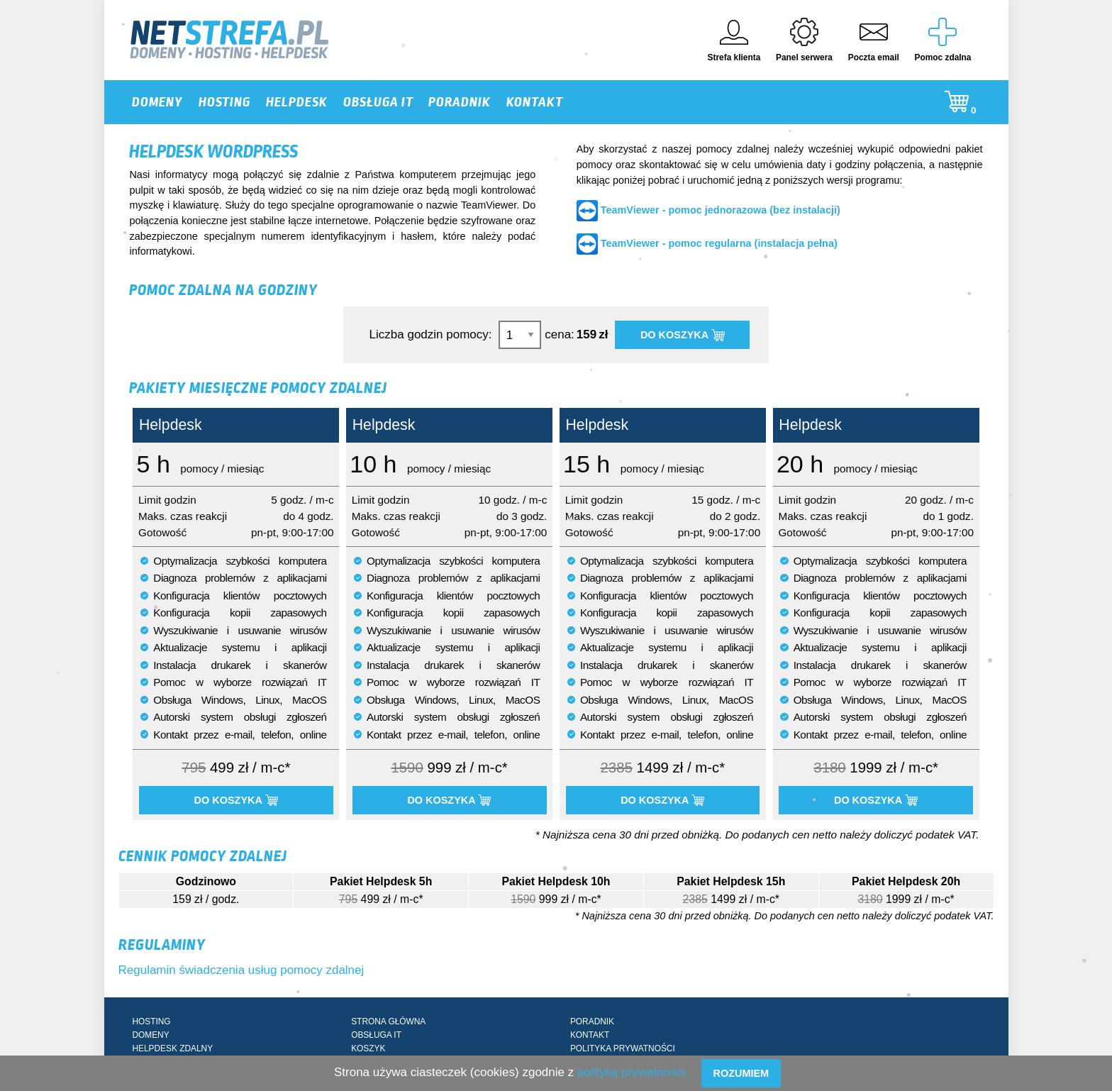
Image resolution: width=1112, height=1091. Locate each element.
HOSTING (224, 102)
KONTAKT (534, 102)
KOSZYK (368, 1048)
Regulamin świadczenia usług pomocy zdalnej (241, 970)
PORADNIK (459, 102)
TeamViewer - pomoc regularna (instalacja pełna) (719, 243)
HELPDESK (297, 102)
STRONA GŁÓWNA (388, 1021)
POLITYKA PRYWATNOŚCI (622, 1048)
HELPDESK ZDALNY (172, 1048)
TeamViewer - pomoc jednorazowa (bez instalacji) (720, 210)
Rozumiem (741, 1073)
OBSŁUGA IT (378, 102)
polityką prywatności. (633, 1072)
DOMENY (157, 102)
